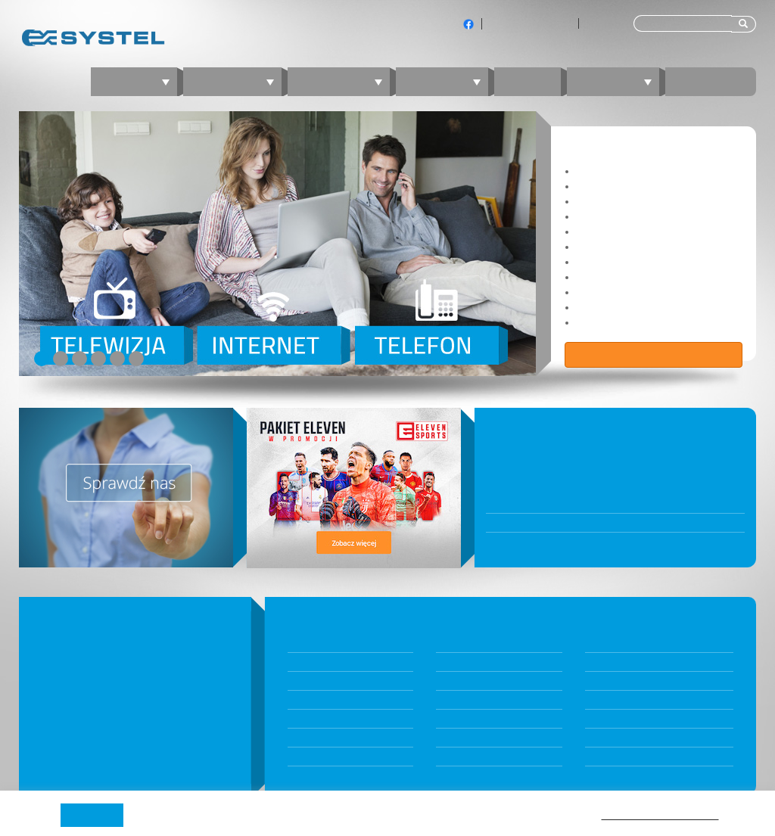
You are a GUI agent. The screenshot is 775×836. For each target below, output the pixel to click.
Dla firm (602, 23)
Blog (527, 81)
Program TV (610, 756)
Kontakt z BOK (466, 737)
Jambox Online (467, 756)
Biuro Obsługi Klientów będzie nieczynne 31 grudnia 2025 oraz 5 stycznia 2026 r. (615, 453)
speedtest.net (614, 718)
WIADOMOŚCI (532, 426)
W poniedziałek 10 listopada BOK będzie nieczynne (607, 504)
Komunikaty (461, 680)
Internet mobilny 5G (330, 699)
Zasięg (599, 662)
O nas (597, 643)
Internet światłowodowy (339, 680)
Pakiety (303, 643)
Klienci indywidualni (530, 23)
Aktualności (460, 662)
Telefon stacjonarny (330, 737)
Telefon (448, 81)
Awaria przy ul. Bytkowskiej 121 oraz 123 (582, 523)
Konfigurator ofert (327, 662)
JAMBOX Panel (466, 718)
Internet (238, 81)
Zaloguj (619, 81)
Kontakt (710, 81)
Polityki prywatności (660, 814)
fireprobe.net (614, 737)
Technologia (611, 680)
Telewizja (344, 81)
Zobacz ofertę (654, 354)
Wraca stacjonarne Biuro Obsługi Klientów (588, 542)
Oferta (140, 81)
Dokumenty (460, 643)
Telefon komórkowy (330, 756)
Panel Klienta (463, 699)
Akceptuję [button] (92, 815)
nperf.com (607, 699)
